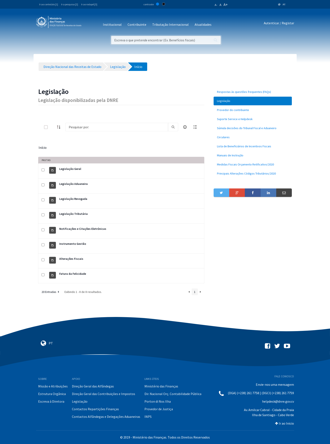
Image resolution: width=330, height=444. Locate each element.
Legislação (80, 401)
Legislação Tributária (73, 214)
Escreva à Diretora (51, 401)
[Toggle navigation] (88, 23)
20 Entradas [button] (51, 292)
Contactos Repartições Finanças (95, 409)
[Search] (116, 127)
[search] (173, 127)
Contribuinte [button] (137, 24)
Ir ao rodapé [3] (89, 4)
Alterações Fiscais (71, 259)
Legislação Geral (70, 169)
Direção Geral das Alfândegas (93, 386)
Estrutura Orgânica (52, 394)
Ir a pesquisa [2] (69, 4)
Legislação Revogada (73, 199)
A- (216, 5)
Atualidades (203, 24)
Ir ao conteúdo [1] (48, 4)
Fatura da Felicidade (72, 274)
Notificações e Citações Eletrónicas (82, 229)
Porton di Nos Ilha (157, 401)
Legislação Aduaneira (73, 184)
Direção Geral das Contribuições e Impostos (103, 394)
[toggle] (52, 127)
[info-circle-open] (185, 127)
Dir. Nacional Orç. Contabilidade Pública (172, 394)
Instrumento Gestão (72, 244)
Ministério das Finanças (161, 386)
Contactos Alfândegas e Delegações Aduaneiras (106, 416)
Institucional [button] (112, 24)
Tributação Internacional (170, 24)
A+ (226, 4)
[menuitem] (253, 92)
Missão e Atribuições (53, 386)
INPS (148, 416)
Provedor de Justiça (158, 409)
